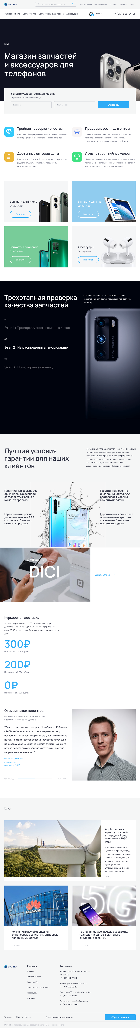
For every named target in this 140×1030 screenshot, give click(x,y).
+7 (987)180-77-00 (68, 979)
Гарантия (123, 4)
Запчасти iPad (29, 13)
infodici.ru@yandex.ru (62, 1019)
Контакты (31, 1000)
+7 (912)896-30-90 (69, 1006)
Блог (132, 4)
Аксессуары (72, 13)
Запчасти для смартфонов (51, 13)
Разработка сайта (36, 1026)
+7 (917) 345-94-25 (124, 13)
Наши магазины (100, 4)
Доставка (113, 4)
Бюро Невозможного (55, 1026)
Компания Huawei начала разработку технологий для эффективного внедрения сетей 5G (103, 936)
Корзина (98, 13)
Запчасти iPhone (12, 13)
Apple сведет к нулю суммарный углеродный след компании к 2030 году (116, 835)
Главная (30, 973)
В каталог (20, 214)
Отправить (113, 104)
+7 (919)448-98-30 (68, 988)
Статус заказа (86, 4)
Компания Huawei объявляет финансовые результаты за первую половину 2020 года (35, 936)
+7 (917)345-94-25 (68, 997)
